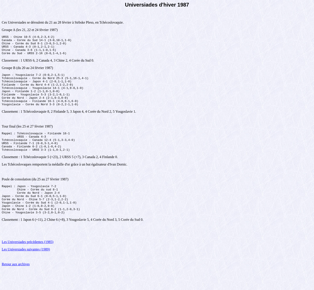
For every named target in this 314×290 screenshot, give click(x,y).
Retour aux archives (16, 284)
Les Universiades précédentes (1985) (27, 262)
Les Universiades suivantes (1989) (26, 269)
